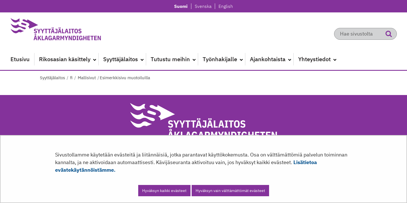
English (225, 6)
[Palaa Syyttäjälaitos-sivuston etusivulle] (69, 31)
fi (71, 77)
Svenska (204, 6)
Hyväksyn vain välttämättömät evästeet (230, 190)
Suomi (182, 6)
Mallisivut (86, 77)
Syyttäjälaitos (52, 77)
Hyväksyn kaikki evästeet (164, 190)
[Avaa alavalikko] (94, 59)
